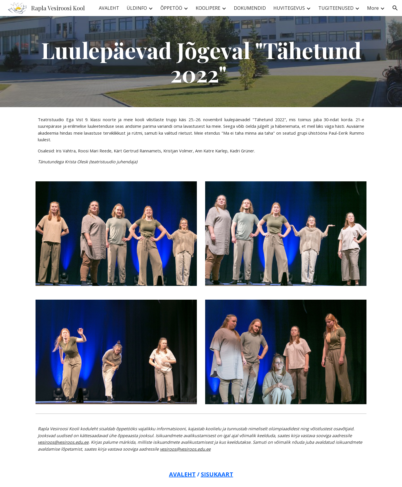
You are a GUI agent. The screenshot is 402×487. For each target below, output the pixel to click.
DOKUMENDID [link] (250, 8)
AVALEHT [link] (109, 8)
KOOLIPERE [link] (208, 8)
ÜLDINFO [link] (137, 8)
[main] (201, 61)
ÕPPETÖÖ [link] (171, 8)
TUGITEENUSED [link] (336, 8)
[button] (395, 8)
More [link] (373, 8)
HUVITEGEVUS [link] (289, 8)
